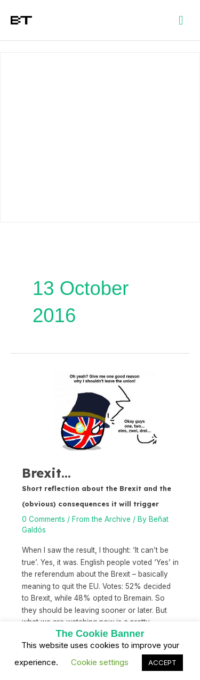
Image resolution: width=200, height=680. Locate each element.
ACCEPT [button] (162, 662)
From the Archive (101, 519)
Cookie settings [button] (100, 662)
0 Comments (43, 519)
